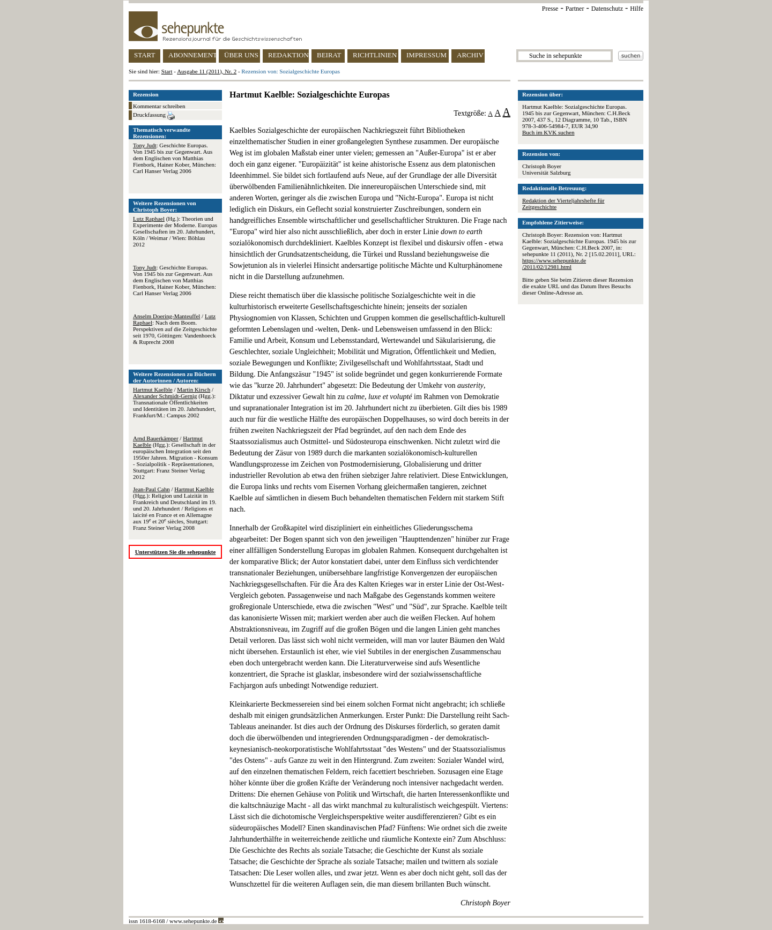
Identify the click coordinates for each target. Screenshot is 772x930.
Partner (575, 8)
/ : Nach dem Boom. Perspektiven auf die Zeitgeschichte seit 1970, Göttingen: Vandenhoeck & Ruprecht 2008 (175, 329)
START (144, 55)
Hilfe (636, 8)
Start (167, 71)
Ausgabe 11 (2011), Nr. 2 (206, 71)
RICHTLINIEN (375, 55)
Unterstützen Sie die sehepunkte (175, 552)
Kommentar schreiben (159, 106)
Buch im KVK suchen (548, 132)
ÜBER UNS (241, 55)
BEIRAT (329, 55)
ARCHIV (470, 55)
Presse (550, 8)
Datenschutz (607, 8)
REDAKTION (288, 55)
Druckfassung (154, 115)
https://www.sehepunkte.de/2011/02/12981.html (554, 263)
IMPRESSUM (426, 55)
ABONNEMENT (192, 55)
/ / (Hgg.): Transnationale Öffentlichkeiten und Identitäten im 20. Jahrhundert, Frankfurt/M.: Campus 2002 (174, 402)
